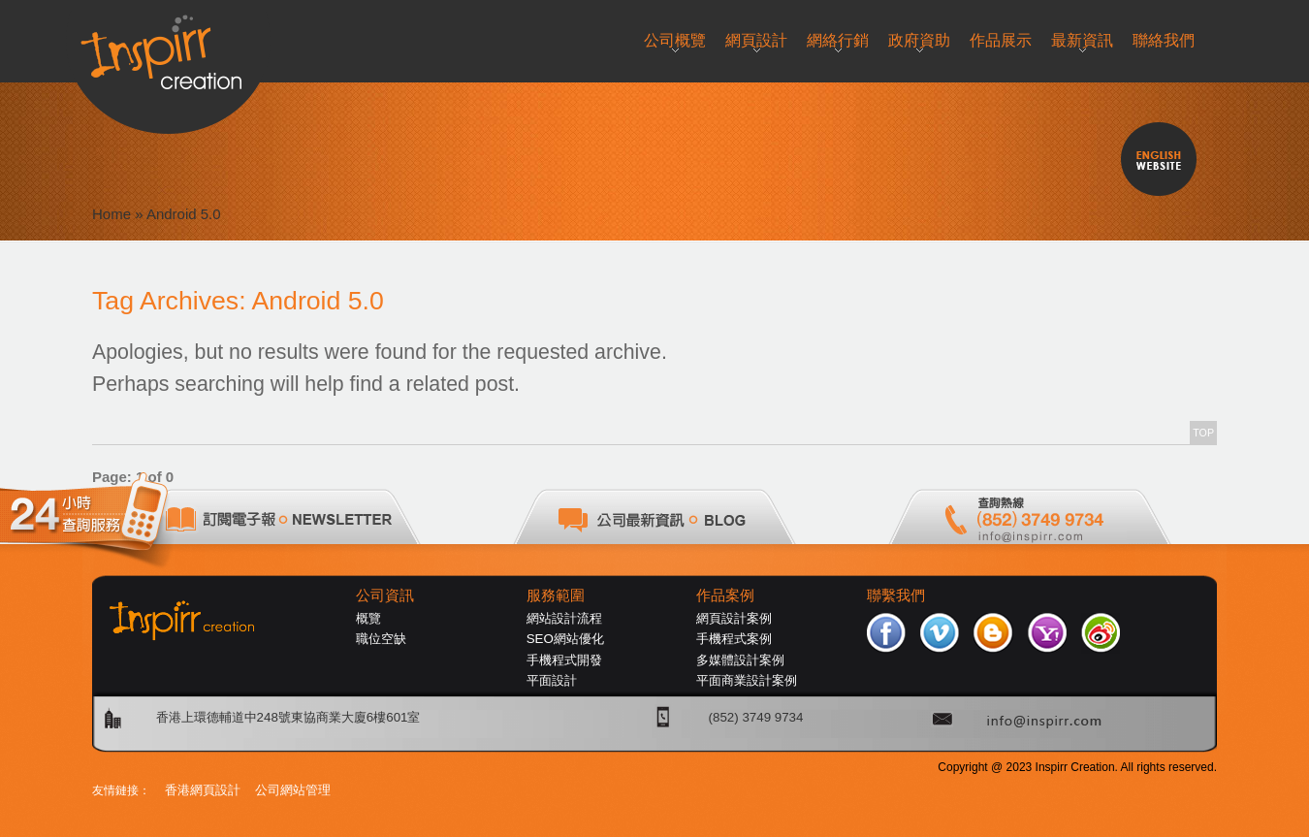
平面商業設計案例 (746, 680)
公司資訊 (385, 595)
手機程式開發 (564, 660)
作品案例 (725, 595)
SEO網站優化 (565, 638)
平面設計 (552, 680)
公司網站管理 (293, 790)
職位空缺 (381, 638)
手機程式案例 (734, 638)
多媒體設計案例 (740, 660)
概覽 (368, 618)
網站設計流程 (564, 618)
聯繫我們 (896, 595)
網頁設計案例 (734, 618)
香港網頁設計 (202, 790)
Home (111, 214)
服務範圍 (556, 595)
